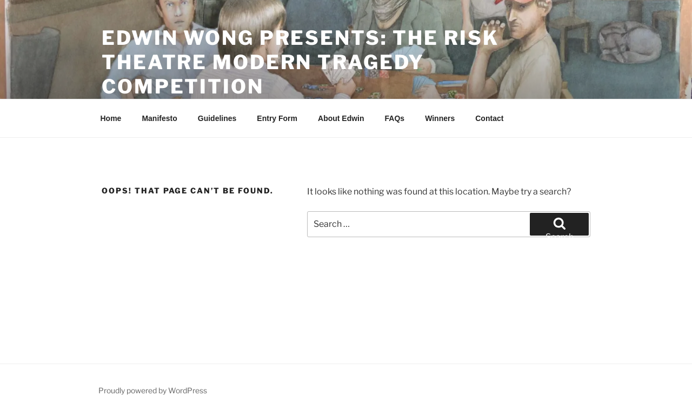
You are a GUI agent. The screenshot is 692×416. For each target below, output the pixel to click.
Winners (440, 118)
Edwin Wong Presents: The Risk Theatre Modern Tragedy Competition (300, 62)
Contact (489, 118)
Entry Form (277, 118)
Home (111, 118)
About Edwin (341, 118)
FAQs (395, 118)
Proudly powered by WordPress (152, 390)
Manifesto (159, 118)
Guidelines (217, 118)
